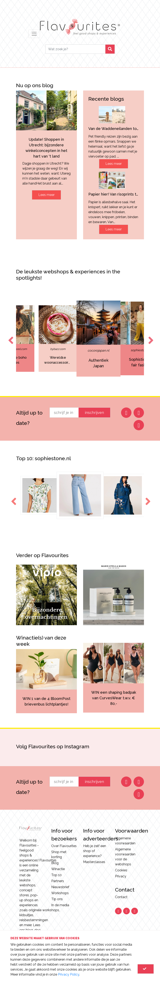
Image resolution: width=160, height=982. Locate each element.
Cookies (121, 870)
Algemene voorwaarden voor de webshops (125, 856)
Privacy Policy (68, 974)
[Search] (75, 49)
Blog (55, 863)
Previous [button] (10, 336)
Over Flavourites (64, 846)
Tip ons (57, 899)
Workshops (60, 893)
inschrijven (94, 412)
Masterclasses (94, 862)
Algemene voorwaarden (125, 840)
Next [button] (150, 336)
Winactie (58, 869)
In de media (60, 905)
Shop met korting (58, 854)
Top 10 (56, 875)
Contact (121, 897)
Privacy (120, 876)
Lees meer (46, 195)
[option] (34, 338)
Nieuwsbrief (60, 887)
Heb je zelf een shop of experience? (94, 851)
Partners (57, 881)
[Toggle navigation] (34, 34)
